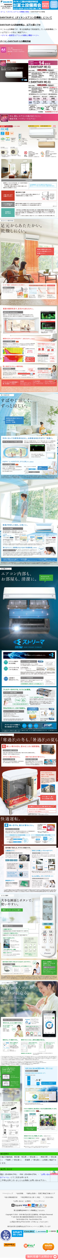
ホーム (3, 12)
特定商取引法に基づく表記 (31, 1197)
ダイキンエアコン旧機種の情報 (18, 12)
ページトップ (8, 1193)
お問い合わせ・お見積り (22, 1201)
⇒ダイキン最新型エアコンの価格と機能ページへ (19, 35)
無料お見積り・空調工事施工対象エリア (41, 1193)
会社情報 (20, 1193)
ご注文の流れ (48, 1197)
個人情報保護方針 (11, 1197)
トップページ (40, 1201)
